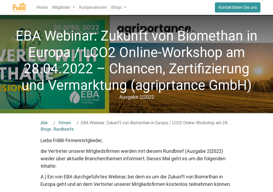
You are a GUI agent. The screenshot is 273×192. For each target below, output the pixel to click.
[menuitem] (42, 7)
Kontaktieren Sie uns (237, 7)
